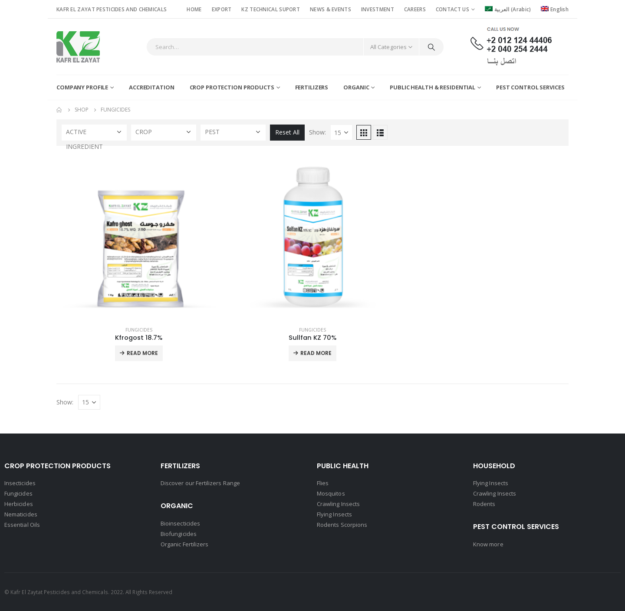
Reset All (287, 132)
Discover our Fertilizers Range (200, 483)
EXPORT (222, 9)
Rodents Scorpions (342, 525)
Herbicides (18, 504)
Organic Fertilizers (184, 544)
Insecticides (20, 483)
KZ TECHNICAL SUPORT (270, 9)
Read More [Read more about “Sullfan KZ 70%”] (316, 353)
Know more (488, 544)
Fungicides (138, 330)
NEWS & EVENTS (330, 9)
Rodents (484, 504)
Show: (317, 132)
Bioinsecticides (180, 523)
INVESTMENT (377, 9)
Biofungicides (179, 534)
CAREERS (415, 9)
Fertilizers (312, 87)
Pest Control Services (530, 87)
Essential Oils (22, 525)
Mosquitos (331, 493)
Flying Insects (334, 514)
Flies (323, 483)
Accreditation (151, 87)
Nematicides (20, 514)
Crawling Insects (338, 504)
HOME (194, 9)
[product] (138, 236)
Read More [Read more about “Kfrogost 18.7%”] (142, 353)
